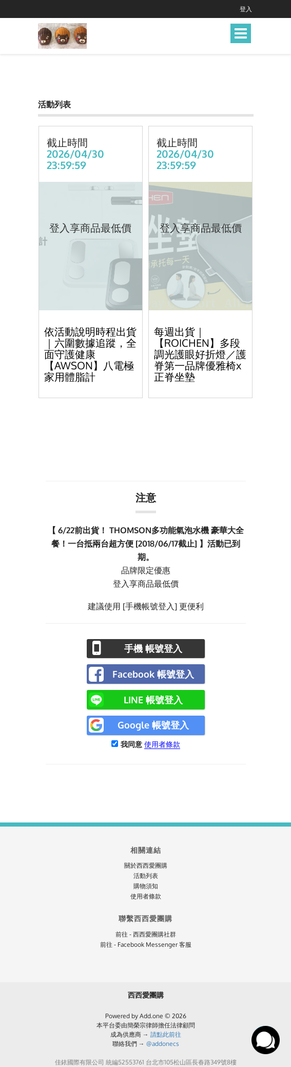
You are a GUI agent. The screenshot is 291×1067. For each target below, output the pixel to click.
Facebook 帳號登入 (153, 674)
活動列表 (145, 875)
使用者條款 (162, 744)
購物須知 (145, 886)
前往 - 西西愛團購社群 (145, 934)
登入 (246, 9)
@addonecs (162, 1043)
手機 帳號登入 (153, 648)
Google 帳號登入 (153, 725)
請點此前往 (165, 1034)
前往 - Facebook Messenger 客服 (145, 944)
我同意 (131, 744)
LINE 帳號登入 (153, 699)
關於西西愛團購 (145, 865)
